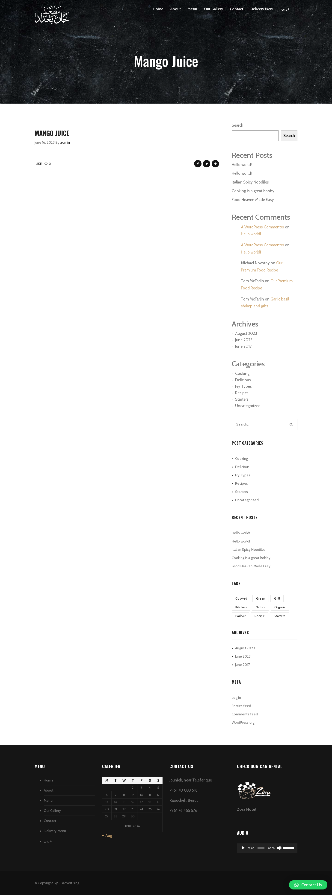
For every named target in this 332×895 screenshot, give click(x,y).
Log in (236, 698)
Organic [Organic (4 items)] (280, 607)
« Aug (107, 835)
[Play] (243, 848)
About (175, 9)
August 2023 (246, 333)
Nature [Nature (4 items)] (260, 607)
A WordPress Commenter (262, 227)
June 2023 (243, 340)
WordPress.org (243, 722)
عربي (285, 9)
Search (237, 125)
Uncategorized (248, 405)
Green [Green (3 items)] (260, 598)
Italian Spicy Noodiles (250, 182)
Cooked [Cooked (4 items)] (241, 598)
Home (158, 9)
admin (65, 142)
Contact (236, 9)
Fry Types (243, 386)
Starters (242, 399)
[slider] (261, 848)
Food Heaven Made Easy (253, 199)
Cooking (242, 373)
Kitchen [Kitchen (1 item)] (241, 607)
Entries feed (241, 706)
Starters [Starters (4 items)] (279, 616)
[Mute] (279, 848)
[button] (308, 884)
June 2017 (243, 346)
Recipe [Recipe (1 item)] (260, 616)
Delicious (243, 380)
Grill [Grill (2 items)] (277, 598)
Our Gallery (213, 9)
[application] (267, 848)
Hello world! (242, 164)
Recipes (242, 393)
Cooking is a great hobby (253, 191)
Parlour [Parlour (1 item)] (240, 616)
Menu (192, 9)
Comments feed (245, 714)
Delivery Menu (262, 9)
